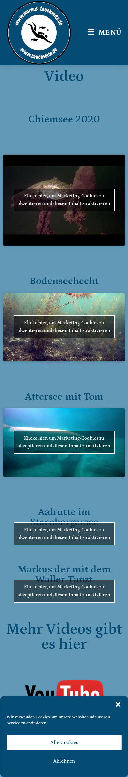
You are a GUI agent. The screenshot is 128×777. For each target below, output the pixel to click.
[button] (118, 704)
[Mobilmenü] (105, 32)
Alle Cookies (64, 742)
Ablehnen (64, 761)
